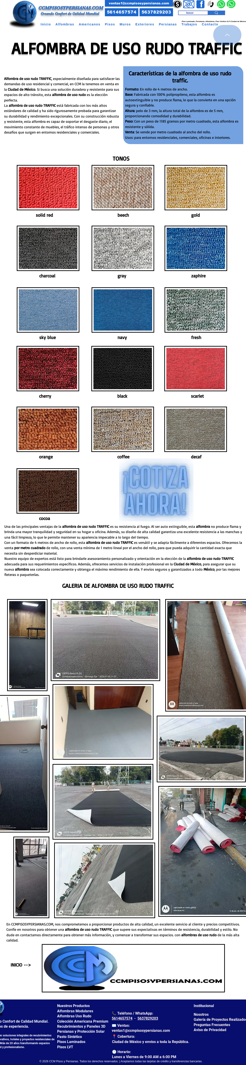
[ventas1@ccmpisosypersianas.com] (139, 3)
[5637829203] (156, 12)
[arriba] (227, 35)
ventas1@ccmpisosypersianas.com (141, 1030)
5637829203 (147, 1018)
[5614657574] (121, 12)
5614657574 (122, 1018)
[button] (65, 24)
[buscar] (189, 13)
